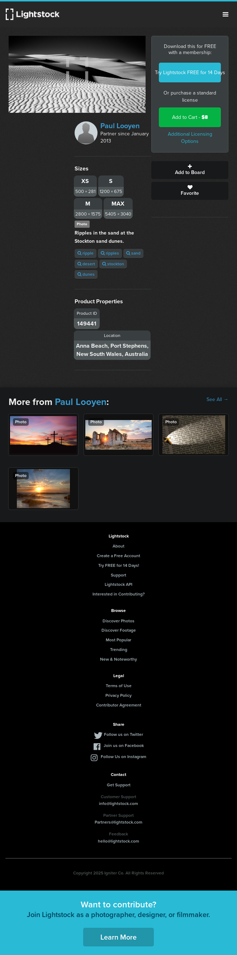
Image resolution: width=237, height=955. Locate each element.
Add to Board (190, 170)
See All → (217, 399)
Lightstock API (118, 584)
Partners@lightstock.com (118, 822)
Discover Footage (118, 630)
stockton (113, 264)
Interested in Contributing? (119, 594)
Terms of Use (119, 686)
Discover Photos (118, 621)
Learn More (118, 937)
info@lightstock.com (118, 803)
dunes (86, 274)
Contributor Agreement (118, 705)
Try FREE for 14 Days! (118, 565)
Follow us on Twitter (123, 734)
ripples (110, 253)
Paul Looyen (120, 125)
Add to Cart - (190, 117)
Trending (118, 649)
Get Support (119, 785)
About (118, 546)
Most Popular (118, 640)
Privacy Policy (118, 695)
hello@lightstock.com (118, 841)
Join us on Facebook (124, 745)
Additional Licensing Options (190, 137)
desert (86, 264)
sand (133, 253)
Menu (225, 14)
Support (118, 575)
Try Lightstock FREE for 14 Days (190, 72)
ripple (85, 253)
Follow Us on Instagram (123, 756)
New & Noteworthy (118, 659)
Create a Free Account (118, 556)
